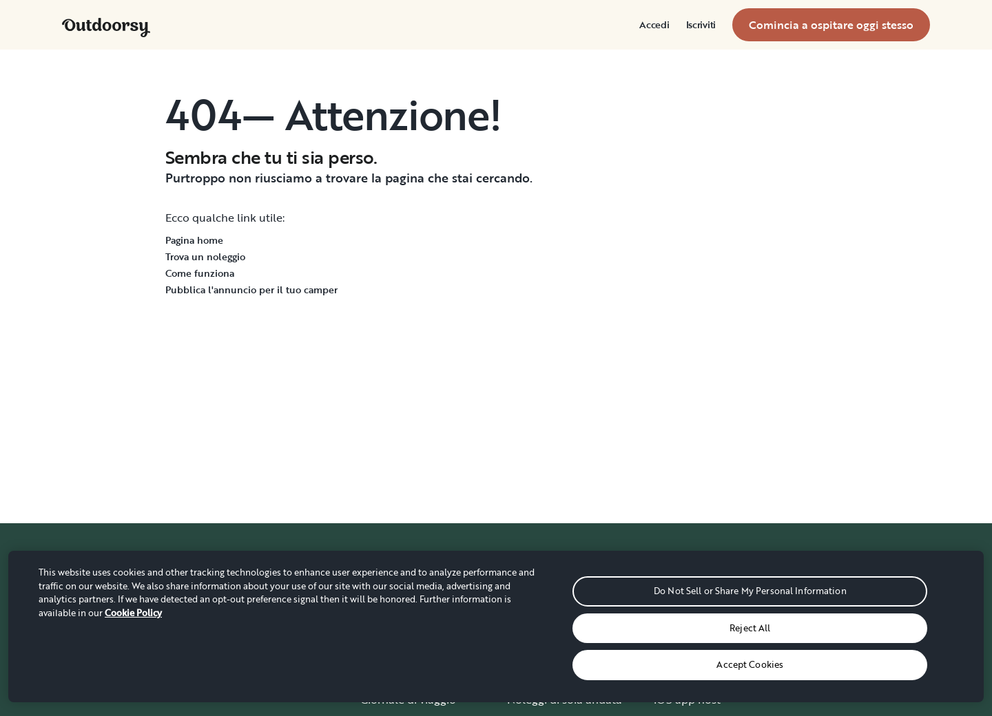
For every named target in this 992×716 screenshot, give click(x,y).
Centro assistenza (846, 617)
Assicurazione (689, 672)
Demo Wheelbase (700, 617)
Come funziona (199, 273)
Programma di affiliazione (720, 644)
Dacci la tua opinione (855, 672)
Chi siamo (385, 617)
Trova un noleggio (205, 256)
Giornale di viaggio (408, 699)
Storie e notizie (398, 672)
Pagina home (194, 240)
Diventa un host (695, 589)
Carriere (381, 644)
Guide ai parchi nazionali (570, 672)
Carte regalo (539, 617)
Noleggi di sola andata (564, 699)
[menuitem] (654, 25)
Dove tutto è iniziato (413, 589)
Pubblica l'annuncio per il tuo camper (251, 289)
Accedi (654, 25)
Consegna (533, 644)
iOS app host (687, 699)
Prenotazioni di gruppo (566, 589)
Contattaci (828, 644)
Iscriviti (701, 25)
